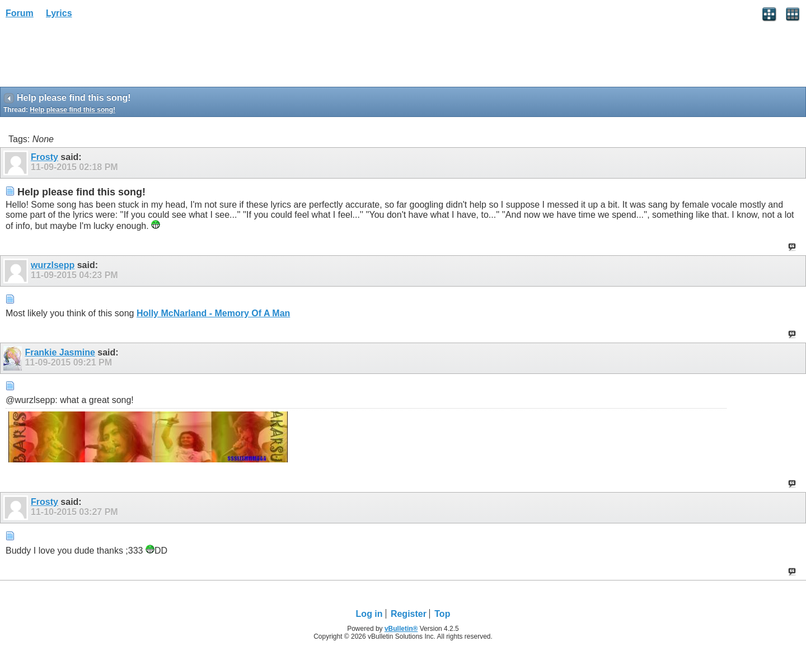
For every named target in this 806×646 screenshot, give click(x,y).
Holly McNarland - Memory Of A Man (213, 313)
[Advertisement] (89, 57)
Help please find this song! (72, 110)
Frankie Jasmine (60, 352)
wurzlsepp (52, 265)
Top (442, 614)
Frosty (44, 157)
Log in (369, 614)
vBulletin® (401, 629)
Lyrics (59, 13)
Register (409, 614)
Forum (20, 13)
